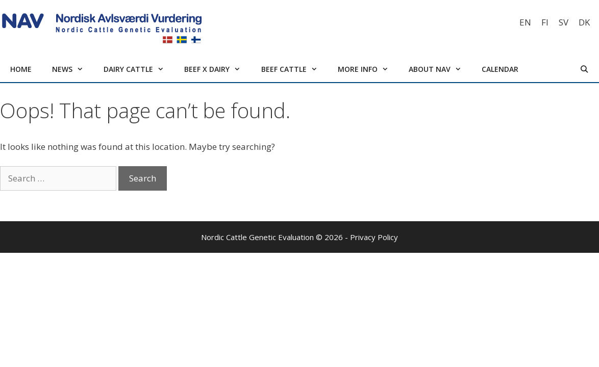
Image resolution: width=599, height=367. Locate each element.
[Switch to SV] (563, 22)
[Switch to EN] (525, 22)
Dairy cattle (139, 69)
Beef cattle (294, 69)
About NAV (440, 69)
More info (368, 69)
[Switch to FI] (545, 22)
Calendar (500, 69)
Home (21, 69)
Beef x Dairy (217, 69)
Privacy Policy (374, 237)
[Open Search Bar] (584, 69)
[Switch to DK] (584, 22)
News (72, 69)
